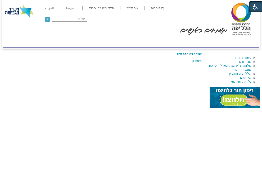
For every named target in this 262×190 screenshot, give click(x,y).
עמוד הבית (243, 58)
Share (197, 61)
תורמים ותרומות (37, 41)
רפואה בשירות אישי (73, 41)
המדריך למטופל (149, 41)
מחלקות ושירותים (212, 41)
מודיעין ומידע (244, 41)
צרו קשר (11, 41)
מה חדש (245, 62)
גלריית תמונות (241, 81)
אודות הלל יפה (180, 41)
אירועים (245, 77)
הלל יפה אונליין (240, 73)
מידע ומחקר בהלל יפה (113, 41)
